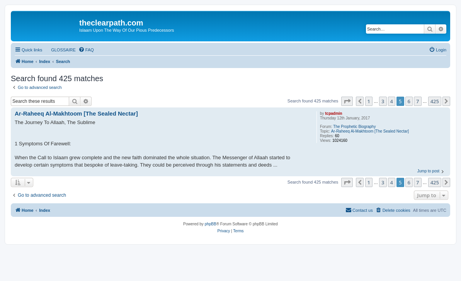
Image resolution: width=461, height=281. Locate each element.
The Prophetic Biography (354, 126)
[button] (347, 101)
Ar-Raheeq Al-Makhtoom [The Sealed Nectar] (370, 131)
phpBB (210, 224)
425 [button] (434, 101)
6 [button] (409, 101)
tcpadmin (333, 113)
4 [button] (391, 101)
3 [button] (382, 101)
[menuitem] (60, 49)
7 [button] (417, 101)
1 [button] (368, 101)
